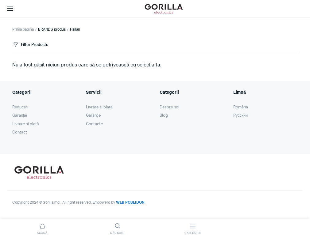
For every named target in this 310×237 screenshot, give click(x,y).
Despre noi (169, 107)
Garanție (19, 116)
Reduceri (20, 107)
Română (240, 107)
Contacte (94, 124)
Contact (19, 132)
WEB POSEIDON (130, 202)
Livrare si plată (25, 124)
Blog (164, 116)
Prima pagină (23, 29)
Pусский (240, 116)
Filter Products (30, 44)
